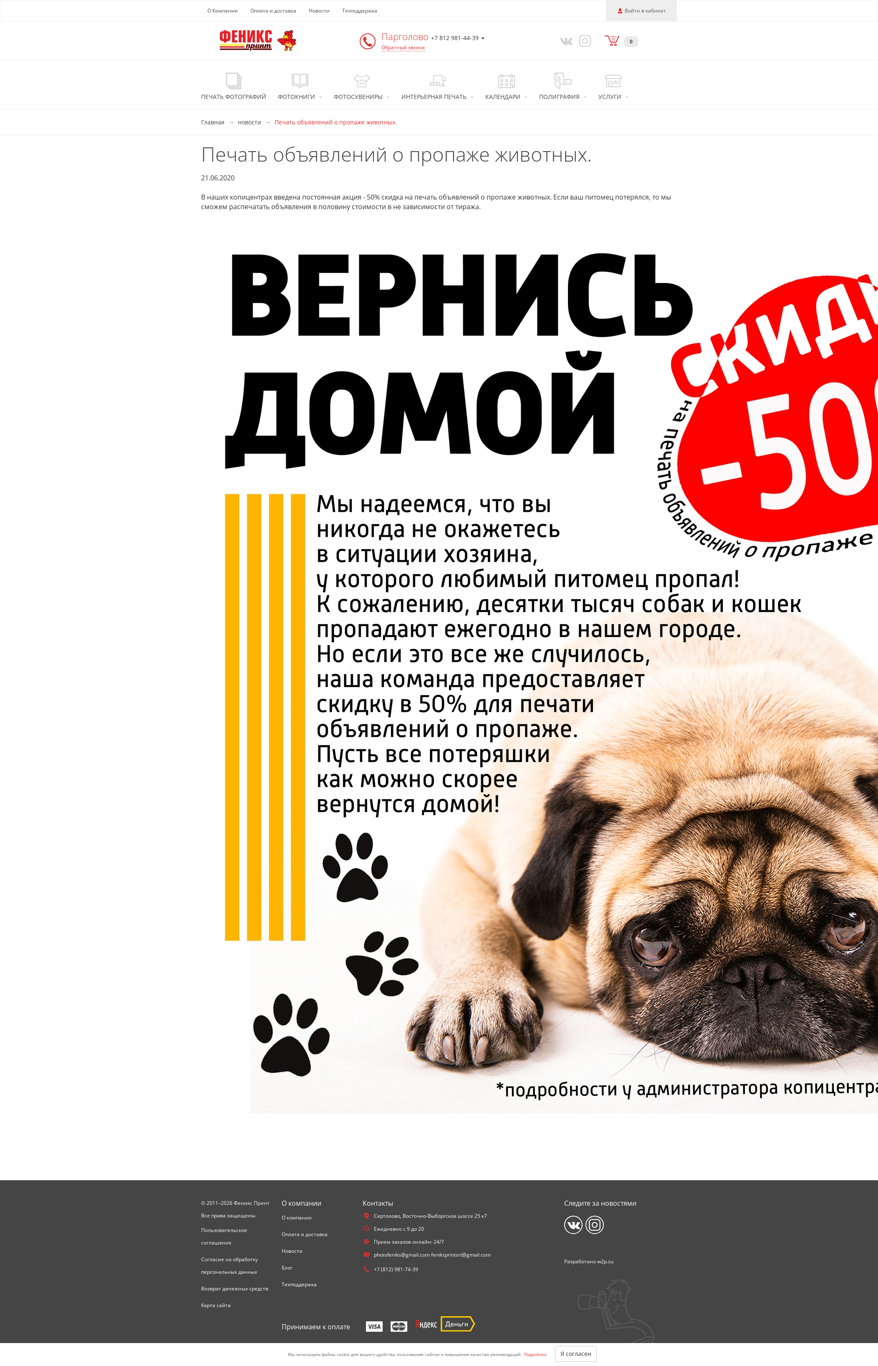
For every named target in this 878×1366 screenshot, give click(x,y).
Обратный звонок (403, 47)
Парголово (406, 36)
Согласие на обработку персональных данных (229, 1265)
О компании (297, 1217)
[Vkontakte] (564, 40)
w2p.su (605, 1261)
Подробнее (535, 1354)
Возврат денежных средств (234, 1288)
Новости (319, 10)
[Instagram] (583, 40)
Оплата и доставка (273, 10)
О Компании (222, 10)
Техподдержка (359, 10)
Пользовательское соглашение (224, 1236)
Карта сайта (216, 1305)
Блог (287, 1267)
